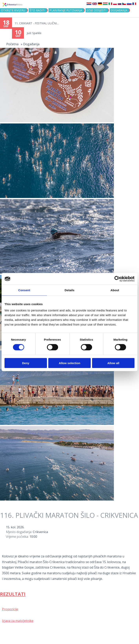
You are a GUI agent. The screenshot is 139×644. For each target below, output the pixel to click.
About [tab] (115, 290)
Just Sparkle (34, 33)
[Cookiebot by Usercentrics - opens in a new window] (117, 279)
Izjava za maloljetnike (17, 621)
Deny (25, 363)
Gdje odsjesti (96, 10)
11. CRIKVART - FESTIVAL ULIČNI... (37, 23)
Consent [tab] (24, 290)
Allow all (113, 363)
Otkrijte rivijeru (13, 10)
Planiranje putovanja (65, 10)
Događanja (119, 10)
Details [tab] (69, 290)
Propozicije (10, 609)
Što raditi (37, 10)
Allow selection (69, 363)
